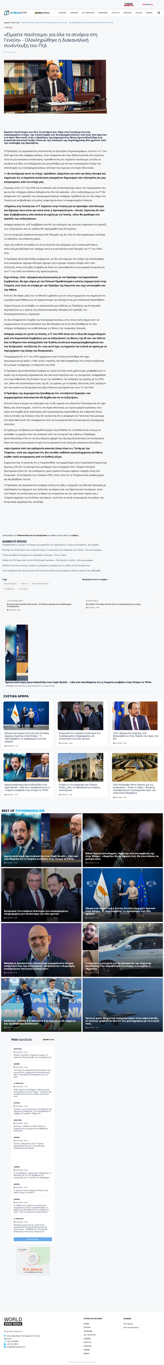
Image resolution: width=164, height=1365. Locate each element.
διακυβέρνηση (9, 589)
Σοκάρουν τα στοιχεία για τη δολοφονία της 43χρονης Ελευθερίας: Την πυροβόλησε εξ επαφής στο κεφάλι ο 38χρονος (118, 966)
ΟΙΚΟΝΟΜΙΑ (103, 13)
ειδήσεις (74, 535)
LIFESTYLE (116, 13)
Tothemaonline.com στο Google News (31, 535)
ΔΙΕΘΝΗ (149, 13)
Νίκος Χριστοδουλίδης (40, 584)
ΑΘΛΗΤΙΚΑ (127, 13)
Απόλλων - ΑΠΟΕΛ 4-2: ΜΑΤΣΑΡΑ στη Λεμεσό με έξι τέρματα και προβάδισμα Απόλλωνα (40, 1022)
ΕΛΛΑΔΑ (139, 13)
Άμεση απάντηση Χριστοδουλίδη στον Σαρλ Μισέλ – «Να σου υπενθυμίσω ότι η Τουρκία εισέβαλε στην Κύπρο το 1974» (27, 787)
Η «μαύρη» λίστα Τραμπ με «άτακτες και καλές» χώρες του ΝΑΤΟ (31, 1191)
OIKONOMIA (88, 1331)
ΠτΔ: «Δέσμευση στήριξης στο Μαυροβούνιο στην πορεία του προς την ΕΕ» (135, 736)
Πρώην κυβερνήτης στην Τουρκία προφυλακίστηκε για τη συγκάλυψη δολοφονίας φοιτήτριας (29, 1145)
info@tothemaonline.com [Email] (16, 1347)
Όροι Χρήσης (128, 1324)
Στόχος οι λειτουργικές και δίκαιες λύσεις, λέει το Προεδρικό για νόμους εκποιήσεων (79, 787)
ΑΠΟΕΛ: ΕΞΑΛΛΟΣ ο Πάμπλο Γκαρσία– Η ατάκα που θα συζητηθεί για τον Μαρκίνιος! (32, 1056)
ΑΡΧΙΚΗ (86, 1324)
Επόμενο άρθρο (92, 601)
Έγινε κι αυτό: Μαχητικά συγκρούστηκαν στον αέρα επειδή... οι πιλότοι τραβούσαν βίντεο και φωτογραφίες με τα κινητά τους (122, 1021)
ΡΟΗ (21, 1039)
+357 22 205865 (12, 1341)
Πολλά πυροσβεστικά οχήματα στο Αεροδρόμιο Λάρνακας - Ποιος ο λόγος (34, 555)
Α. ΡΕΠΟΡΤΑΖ (18, 1083)
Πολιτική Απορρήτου (131, 1327)
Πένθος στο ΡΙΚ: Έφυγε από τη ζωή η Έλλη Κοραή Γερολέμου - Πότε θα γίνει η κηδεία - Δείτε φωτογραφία (47, 560)
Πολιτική (15, 23)
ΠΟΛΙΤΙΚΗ (63, 13)
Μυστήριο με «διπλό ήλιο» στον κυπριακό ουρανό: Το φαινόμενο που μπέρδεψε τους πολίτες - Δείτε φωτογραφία (51, 550)
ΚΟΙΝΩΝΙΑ (74, 13)
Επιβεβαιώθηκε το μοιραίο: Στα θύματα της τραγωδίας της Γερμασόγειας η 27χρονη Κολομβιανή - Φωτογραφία (50, 545)
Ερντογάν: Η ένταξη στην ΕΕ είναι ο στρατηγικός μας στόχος (113, 604)
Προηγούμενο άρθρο (15, 601)
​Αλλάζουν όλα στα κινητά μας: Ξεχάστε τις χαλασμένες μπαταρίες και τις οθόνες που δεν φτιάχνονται (46, 565)
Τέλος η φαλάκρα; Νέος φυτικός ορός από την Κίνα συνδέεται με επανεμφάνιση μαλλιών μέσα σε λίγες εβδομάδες (51, 570)
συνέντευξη (23, 589)
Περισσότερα (32, 1239)
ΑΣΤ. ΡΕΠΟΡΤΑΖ (88, 13)
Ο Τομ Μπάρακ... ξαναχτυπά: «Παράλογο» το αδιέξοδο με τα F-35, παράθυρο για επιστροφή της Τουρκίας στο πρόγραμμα (32, 1175)
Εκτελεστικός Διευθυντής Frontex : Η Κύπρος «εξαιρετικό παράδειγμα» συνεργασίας (39, 605)
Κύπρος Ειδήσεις (10, 584)
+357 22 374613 (12, 1344)
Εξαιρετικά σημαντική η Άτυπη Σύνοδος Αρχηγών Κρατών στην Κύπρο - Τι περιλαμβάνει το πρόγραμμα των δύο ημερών (27, 737)
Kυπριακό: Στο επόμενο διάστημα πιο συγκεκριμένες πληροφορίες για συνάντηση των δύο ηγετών (80, 736)
